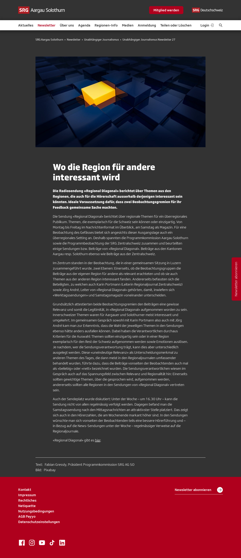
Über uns (67, 25)
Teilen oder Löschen (175, 25)
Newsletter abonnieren (199, 490)
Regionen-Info (106, 25)
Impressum (27, 495)
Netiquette (27, 506)
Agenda (84, 25)
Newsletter (46, 25)
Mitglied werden (166, 10)
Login (207, 25)
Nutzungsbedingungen (36, 511)
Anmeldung (147, 25)
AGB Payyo (26, 516)
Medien (127, 25)
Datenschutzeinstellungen (39, 522)
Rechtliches (27, 500)
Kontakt (24, 490)
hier (97, 440)
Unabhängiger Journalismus (101, 39)
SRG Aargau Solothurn (49, 39)
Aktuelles (25, 25)
